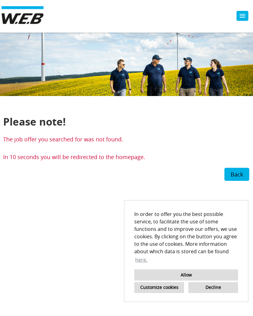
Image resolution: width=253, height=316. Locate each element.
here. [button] (141, 259)
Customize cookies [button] (159, 287)
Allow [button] (186, 275)
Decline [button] (213, 287)
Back (237, 174)
